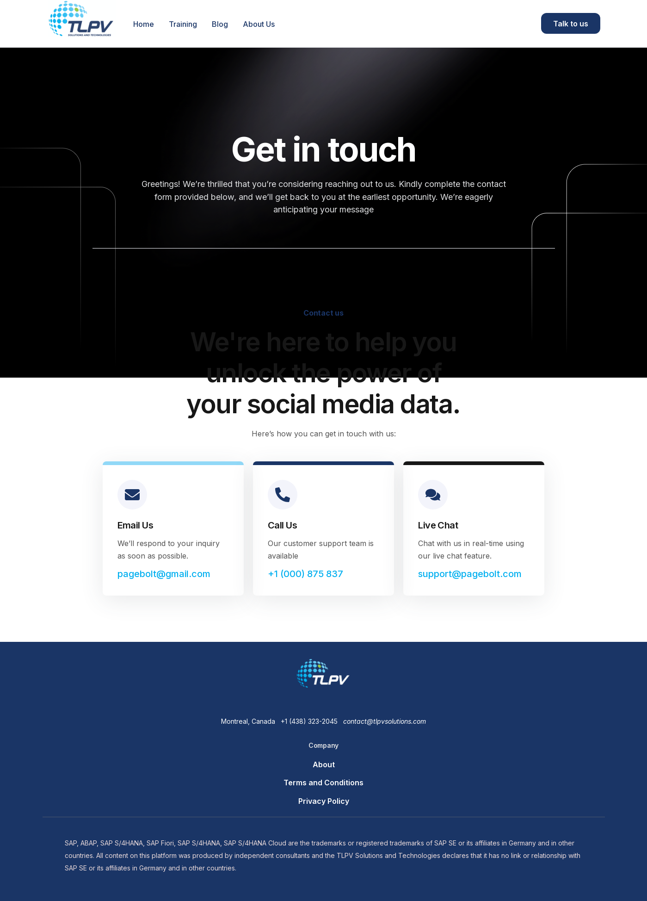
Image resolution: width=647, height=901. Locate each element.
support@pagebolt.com (470, 573)
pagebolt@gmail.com (163, 573)
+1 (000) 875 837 (305, 573)
